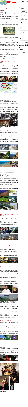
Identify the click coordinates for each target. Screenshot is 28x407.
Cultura (5, 322)
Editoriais (5, 132)
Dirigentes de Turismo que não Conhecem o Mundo (9, 214)
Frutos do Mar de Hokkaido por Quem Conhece (8, 61)
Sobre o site (22, 1)
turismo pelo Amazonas (4, 174)
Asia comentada (11, 2)
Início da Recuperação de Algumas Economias (24, 18)
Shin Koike (17, 270)
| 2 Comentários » (8, 100)
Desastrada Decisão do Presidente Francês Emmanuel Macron (24, 20)
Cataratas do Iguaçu (12, 132)
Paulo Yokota (2, 132)
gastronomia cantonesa (3, 347)
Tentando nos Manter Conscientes (24, 19)
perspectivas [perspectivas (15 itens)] (21, 44)
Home (19, 1)
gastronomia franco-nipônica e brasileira (3, 270)
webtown (9, 132)
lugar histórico (15, 270)
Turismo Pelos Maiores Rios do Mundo (7, 172)
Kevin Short (16, 322)
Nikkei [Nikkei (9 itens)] (26, 42)
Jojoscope (20, 47)
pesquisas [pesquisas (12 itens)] (24, 44)
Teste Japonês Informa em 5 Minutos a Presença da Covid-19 (24, 15)
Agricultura (22, 26)
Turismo (8, 132)
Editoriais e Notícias (22, 23)
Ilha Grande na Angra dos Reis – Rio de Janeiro (10, 270)
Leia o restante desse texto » (3, 93)
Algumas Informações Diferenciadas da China (8, 344)
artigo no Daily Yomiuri (13, 322)
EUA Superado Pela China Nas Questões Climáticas (23, 16)
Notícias (6, 132)
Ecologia (21, 28)
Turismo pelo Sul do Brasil (4, 130)
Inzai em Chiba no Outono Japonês (6, 320)
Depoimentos (22, 34)
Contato (26, 1)
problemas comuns (6, 12)
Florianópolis (16, 132)
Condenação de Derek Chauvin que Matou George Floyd (24, 12)
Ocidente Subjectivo (21, 49)
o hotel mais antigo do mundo (4, 100)
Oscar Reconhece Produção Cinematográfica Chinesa (23, 11)
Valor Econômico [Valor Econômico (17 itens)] (25, 45)
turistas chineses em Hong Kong (3, 247)
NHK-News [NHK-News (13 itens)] (24, 42)
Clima (21, 27)
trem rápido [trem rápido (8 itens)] (22, 45)
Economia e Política (22, 32)
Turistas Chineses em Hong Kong (6, 245)
